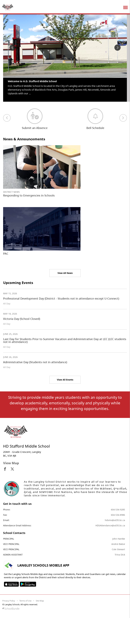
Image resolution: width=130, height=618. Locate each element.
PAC (5, 253)
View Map (11, 463)
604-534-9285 (118, 509)
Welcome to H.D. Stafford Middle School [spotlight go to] (32, 81)
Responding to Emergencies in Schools (29, 195)
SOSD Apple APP (11, 584)
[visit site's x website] (12, 469)
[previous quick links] (7, 118)
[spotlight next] (117, 47)
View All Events (65, 379)
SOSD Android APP (28, 584)
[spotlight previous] (12, 47)
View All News (65, 272)
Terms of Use (25, 600)
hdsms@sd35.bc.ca (115, 520)
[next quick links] (123, 118)
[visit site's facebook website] (5, 469)
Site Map (40, 600)
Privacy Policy (8, 600)
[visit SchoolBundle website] (64, 608)
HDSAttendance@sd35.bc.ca (110, 525)
